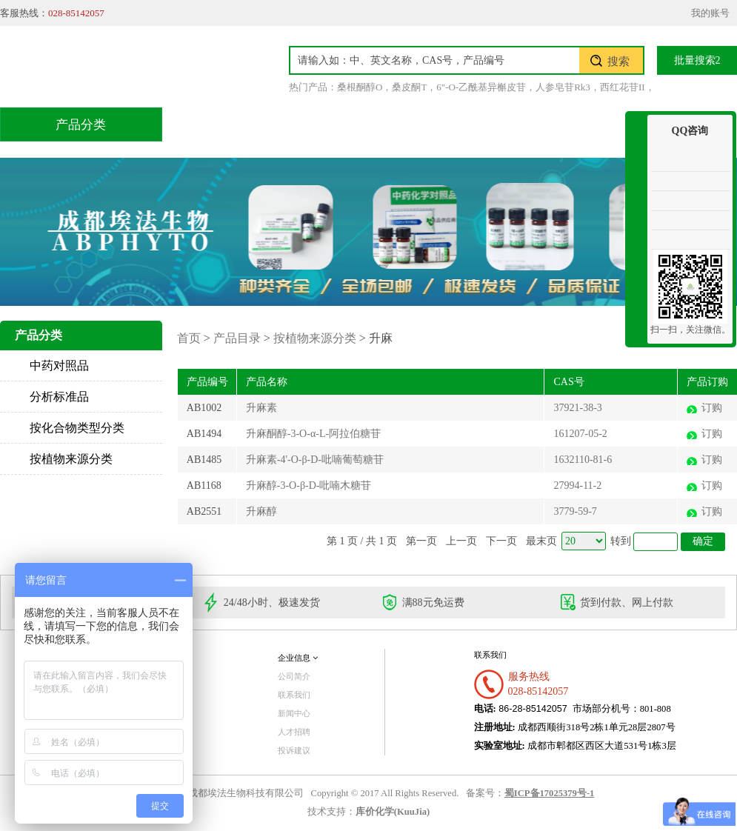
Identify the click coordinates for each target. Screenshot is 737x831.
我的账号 (710, 13)
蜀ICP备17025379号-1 (549, 793)
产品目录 (296, 124)
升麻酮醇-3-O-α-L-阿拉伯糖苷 (313, 433)
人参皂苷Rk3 (563, 87)
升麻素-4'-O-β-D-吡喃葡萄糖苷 (315, 459)
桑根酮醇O (359, 87)
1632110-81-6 (582, 459)
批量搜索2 (697, 60)
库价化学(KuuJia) (393, 812)
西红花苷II (622, 87)
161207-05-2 (580, 433)
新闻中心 (294, 713)
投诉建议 (294, 750)
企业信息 (298, 657)
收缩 (636, 168)
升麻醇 (261, 511)
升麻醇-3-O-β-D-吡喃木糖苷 (309, 485)
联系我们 (294, 694)
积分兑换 (483, 124)
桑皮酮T (409, 87)
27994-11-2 (577, 485)
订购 (711, 407)
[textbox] (434, 60)
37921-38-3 (577, 407)
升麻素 (261, 407)
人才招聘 (294, 731)
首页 (213, 124)
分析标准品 (59, 396)
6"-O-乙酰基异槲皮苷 (481, 87)
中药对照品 (59, 365)
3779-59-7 (574, 511)
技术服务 (389, 124)
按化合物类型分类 (77, 427)
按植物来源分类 (71, 459)
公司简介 (294, 676)
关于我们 (576, 124)
